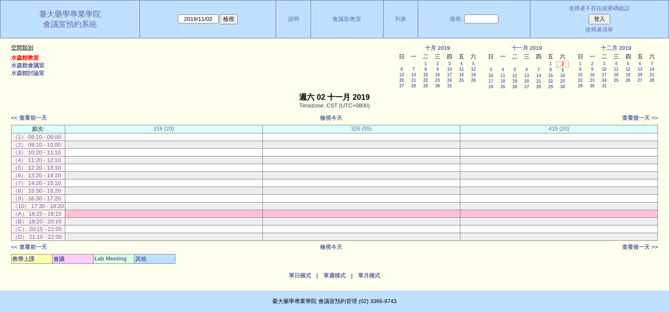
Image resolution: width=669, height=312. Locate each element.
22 (425, 80)
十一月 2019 (527, 48)
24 (449, 80)
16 (437, 74)
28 (413, 86)
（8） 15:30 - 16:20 (36, 191)
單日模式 (300, 275)
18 (461, 74)
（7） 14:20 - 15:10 (36, 183)
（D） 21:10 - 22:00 (37, 237)
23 (437, 80)
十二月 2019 (616, 48)
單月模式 (369, 275)
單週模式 (334, 275)
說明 (293, 19)
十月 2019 (437, 48)
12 (473, 69)
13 (401, 74)
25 (461, 80)
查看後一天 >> (640, 118)
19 (473, 74)
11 (461, 69)
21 (413, 80)
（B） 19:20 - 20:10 (36, 221)
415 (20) (559, 128)
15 (425, 74)
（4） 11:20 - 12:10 (36, 160)
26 (473, 80)
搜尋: (456, 19)
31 (449, 86)
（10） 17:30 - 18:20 (38, 206)
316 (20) (164, 128)
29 (425, 86)
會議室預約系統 (70, 24)
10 (449, 69)
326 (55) (361, 128)
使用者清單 (599, 29)
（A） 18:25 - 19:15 (36, 214)
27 (401, 86)
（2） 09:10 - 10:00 (36, 145)
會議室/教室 (347, 19)
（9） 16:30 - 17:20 (36, 198)
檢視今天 (331, 118)
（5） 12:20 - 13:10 (36, 168)
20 (401, 80)
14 (413, 74)
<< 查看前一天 (29, 118)
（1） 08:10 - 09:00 (36, 137)
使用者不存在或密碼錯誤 (599, 8)
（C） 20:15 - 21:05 (37, 229)
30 (437, 86)
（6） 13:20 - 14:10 (36, 175)
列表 (400, 19)
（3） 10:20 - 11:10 (36, 152)
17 (449, 74)
